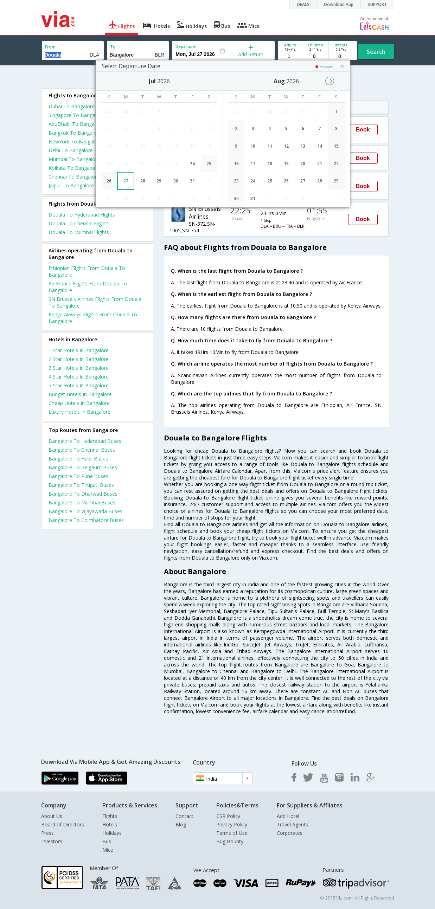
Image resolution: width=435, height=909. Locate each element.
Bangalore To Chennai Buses (82, 449)
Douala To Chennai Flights (79, 223)
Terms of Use (232, 833)
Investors (51, 841)
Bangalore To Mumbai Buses (82, 502)
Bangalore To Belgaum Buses (83, 467)
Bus (106, 841)
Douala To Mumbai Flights (79, 232)
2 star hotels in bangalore (79, 359)
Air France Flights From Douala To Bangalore (88, 287)
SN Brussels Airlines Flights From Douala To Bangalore (95, 302)
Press (47, 833)
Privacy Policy (231, 824)
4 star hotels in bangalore (79, 376)
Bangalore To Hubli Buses (78, 458)
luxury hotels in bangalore (79, 411)
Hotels (109, 824)
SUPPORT (377, 4)
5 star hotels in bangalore (79, 385)
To (113, 47)
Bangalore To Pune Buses (78, 476)
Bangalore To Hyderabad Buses (85, 441)
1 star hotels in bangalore (79, 350)
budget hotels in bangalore (80, 394)
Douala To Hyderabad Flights (82, 214)
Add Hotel (288, 816)
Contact (184, 816)
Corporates (289, 833)
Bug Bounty (229, 841)
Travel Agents (292, 824)
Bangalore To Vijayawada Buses (85, 511)
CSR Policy (228, 816)
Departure (185, 46)
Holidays (112, 833)
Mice (107, 849)
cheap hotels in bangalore (79, 403)
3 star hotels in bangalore (79, 368)
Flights (109, 816)
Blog (180, 824)
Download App (338, 4)
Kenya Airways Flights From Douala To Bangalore (93, 317)
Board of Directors (62, 824)
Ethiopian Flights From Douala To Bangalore (87, 271)
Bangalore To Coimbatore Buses (86, 520)
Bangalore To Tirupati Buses (81, 485)
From (50, 47)
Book (363, 130)
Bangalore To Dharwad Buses (83, 493)
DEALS (303, 4)
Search (376, 52)
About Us (51, 816)
